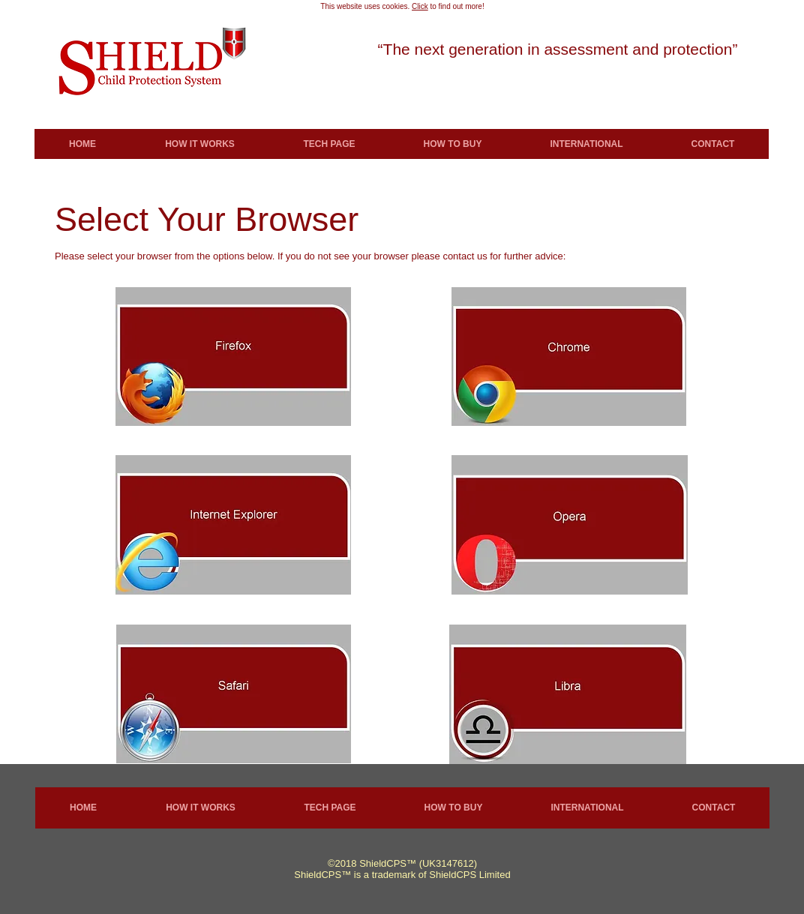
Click (420, 6)
